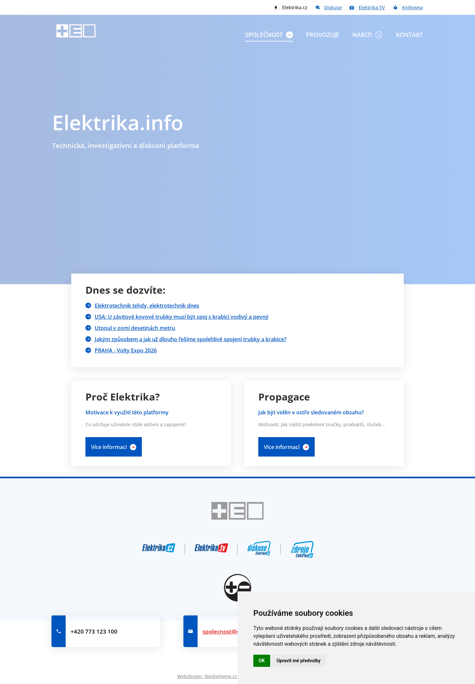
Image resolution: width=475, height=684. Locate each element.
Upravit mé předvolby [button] (299, 660)
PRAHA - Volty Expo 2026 (126, 350)
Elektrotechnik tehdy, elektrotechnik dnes (147, 305)
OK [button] (262, 660)
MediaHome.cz (221, 676)
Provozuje (322, 35)
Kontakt (409, 35)
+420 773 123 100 (94, 631)
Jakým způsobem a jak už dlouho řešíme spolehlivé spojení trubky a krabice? (190, 339)
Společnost (264, 35)
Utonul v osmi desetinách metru (135, 328)
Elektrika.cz (294, 7)
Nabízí (362, 35)
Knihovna (412, 7)
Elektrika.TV (372, 7)
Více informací (109, 447)
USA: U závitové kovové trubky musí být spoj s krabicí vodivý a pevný (182, 316)
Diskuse (333, 7)
